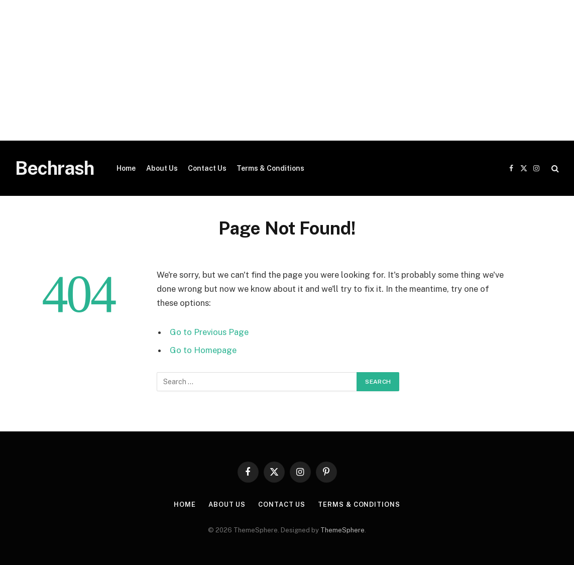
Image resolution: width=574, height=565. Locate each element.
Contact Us (207, 168)
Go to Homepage (203, 350)
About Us (162, 168)
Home (126, 168)
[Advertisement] (287, 70)
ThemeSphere (342, 530)
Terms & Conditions (270, 168)
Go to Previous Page (209, 332)
